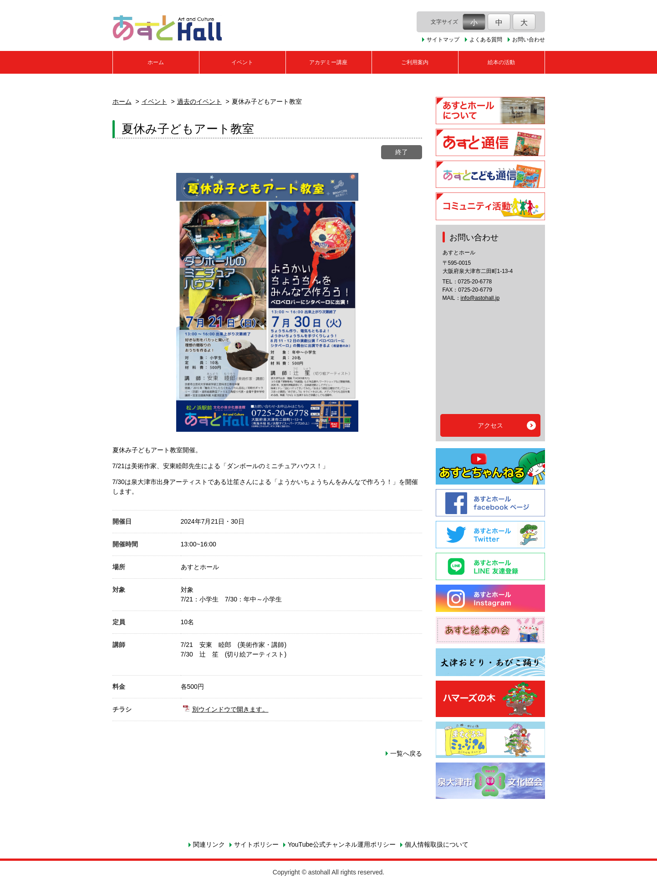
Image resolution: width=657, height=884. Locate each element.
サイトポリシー (256, 844)
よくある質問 (485, 39)
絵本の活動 (501, 62)
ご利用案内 (414, 62)
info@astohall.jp (480, 298)
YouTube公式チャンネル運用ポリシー (342, 844)
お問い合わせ (528, 39)
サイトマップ (443, 39)
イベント (242, 62)
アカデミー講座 (328, 62)
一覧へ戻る (406, 753)
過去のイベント (199, 101)
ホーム (156, 62)
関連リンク (209, 844)
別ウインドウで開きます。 (230, 709)
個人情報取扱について (437, 844)
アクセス (490, 425)
